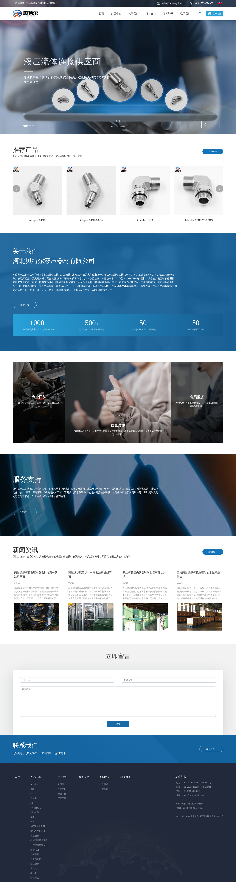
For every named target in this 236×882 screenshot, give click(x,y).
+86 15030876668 (204, 3)
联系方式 (180, 776)
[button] (25, 126)
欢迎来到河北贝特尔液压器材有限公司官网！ (35, 3)
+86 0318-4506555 (191, 791)
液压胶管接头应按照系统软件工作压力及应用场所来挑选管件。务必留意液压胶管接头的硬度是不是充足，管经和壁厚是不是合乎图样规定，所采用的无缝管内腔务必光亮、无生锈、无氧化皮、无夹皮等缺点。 (145, 595)
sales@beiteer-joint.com (174, 3)
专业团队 (39, 397)
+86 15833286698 (191, 787)
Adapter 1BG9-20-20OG (199, 220)
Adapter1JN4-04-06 (91, 220)
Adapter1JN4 (37, 220)
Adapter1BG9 (145, 220)
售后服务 (197, 397)
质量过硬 (118, 425)
